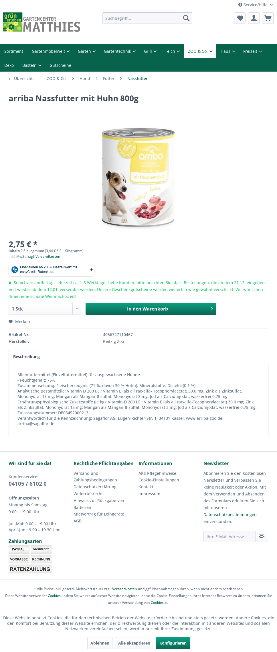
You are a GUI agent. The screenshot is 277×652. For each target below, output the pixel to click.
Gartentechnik (118, 51)
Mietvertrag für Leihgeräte (99, 514)
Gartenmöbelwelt (49, 51)
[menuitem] (147, 18)
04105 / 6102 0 (28, 483)
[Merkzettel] (240, 18)
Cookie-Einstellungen (158, 480)
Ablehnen (99, 643)
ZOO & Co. (198, 51)
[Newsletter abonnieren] (261, 536)
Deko (9, 65)
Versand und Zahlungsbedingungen (95, 477)
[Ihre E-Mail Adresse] (229, 536)
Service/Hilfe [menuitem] (253, 4)
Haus (226, 51)
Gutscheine (60, 65)
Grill (148, 51)
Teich (170, 51)
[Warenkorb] (268, 18)
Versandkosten (124, 588)
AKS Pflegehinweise (157, 473)
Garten (85, 51)
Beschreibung (26, 356)
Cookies (54, 595)
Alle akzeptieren (134, 643)
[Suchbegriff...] (147, 18)
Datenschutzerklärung (95, 486)
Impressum (149, 493)
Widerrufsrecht (88, 493)
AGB (78, 521)
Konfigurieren (173, 643)
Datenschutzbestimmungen (230, 514)
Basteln (30, 65)
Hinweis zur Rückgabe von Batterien (99, 504)
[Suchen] (186, 18)
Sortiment (13, 51)
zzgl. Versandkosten (43, 256)
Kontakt (145, 486)
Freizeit (250, 51)
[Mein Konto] (254, 18)
